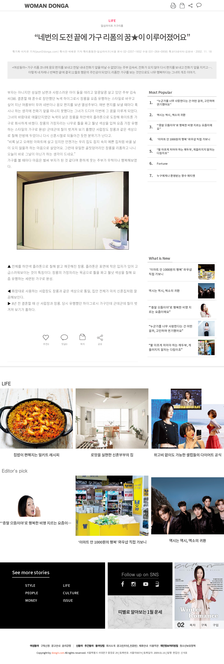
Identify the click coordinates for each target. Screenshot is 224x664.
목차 (192, 625)
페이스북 (122, 584)
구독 (204, 625)
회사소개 (110, 646)
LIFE (112, 21)
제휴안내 (143, 646)
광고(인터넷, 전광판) (127, 646)
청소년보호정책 (187, 646)
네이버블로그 (157, 584)
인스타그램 (133, 584)
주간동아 (89, 646)
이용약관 (154, 646)
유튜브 (145, 584)
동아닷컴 (99, 646)
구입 (216, 625)
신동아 (79, 646)
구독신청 (45, 646)
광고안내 (55, 646)
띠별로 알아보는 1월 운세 (140, 612)
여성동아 (34, 646)
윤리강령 (66, 646)
